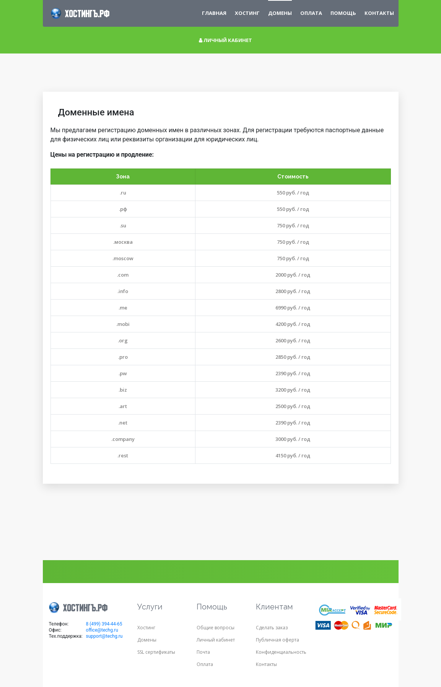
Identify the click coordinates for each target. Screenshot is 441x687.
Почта (203, 652)
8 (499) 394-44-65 (104, 624)
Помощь (343, 13)
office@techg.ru (102, 630)
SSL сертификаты (156, 652)
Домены (146, 640)
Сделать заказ (272, 627)
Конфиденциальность (281, 652)
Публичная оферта (277, 640)
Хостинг (247, 13)
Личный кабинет (225, 40)
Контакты (379, 13)
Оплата (311, 13)
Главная (214, 13)
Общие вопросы (215, 627)
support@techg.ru (104, 636)
